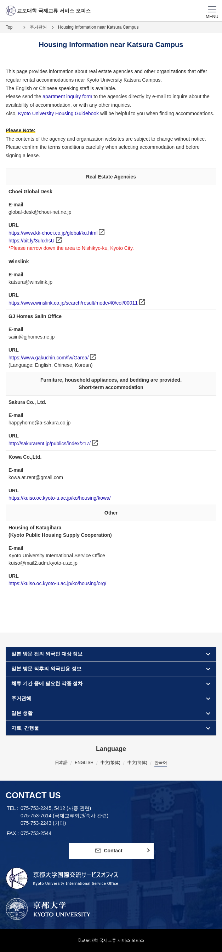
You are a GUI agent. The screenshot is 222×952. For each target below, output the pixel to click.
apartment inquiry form (67, 96)
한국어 (160, 762)
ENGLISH (84, 762)
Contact (108, 851)
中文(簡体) (137, 762)
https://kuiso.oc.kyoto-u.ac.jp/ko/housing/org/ (57, 583)
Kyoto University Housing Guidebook (59, 113)
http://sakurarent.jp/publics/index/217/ (49, 443)
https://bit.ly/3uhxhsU (31, 240)
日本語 (61, 762)
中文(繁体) (110, 762)
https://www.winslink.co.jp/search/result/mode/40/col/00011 (73, 303)
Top (9, 27)
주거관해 (38, 27)
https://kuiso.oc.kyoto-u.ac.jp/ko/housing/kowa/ (59, 498)
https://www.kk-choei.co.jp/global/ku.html (52, 233)
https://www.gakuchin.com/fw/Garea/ (48, 357)
